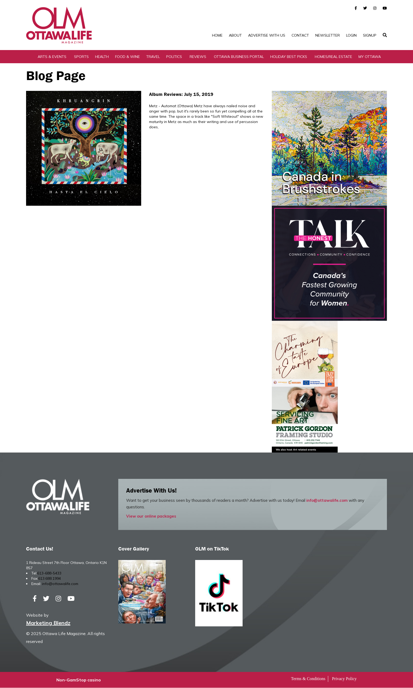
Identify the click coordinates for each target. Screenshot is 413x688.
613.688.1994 (49, 578)
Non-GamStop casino (78, 680)
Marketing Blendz (48, 623)
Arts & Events (52, 56)
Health (102, 56)
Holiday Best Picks (288, 56)
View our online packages (151, 516)
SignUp (369, 35)
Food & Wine (127, 56)
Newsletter (327, 35)
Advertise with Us (266, 35)
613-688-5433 (49, 573)
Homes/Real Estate (333, 56)
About (235, 35)
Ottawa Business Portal (239, 56)
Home (217, 35)
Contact (300, 35)
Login (351, 35)
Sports (81, 56)
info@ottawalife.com (327, 500)
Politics (174, 56)
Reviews (198, 56)
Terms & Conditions (308, 679)
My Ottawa (369, 56)
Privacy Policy (344, 679)
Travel (153, 56)
